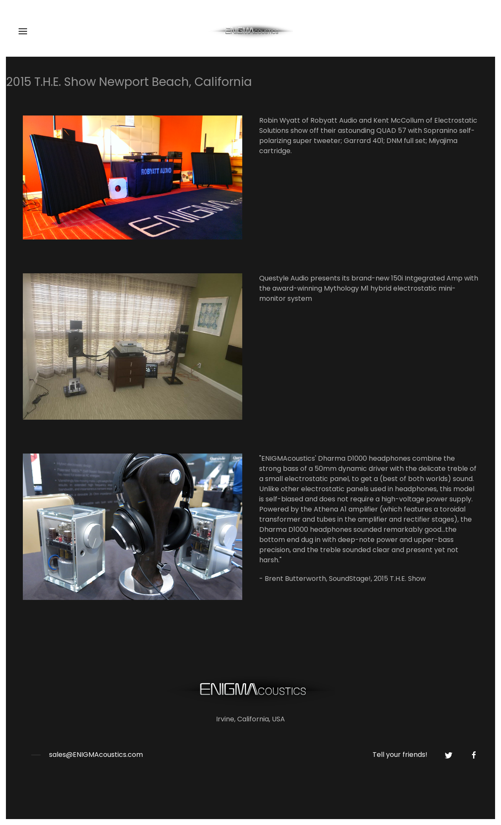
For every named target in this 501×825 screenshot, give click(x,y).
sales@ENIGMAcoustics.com (96, 754)
